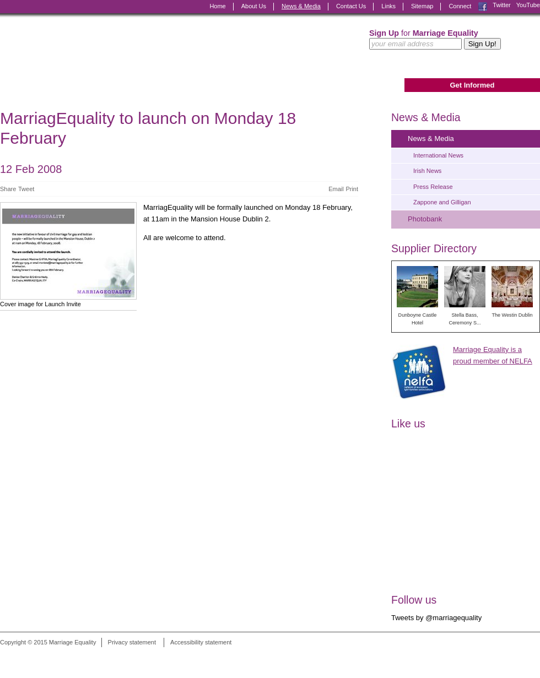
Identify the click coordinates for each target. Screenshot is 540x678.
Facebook (482, 6)
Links (388, 6)
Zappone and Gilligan (442, 202)
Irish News (427, 170)
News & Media (301, 6)
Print (351, 189)
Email (336, 189)
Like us (408, 423)
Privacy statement (132, 642)
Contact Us (351, 6)
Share (8, 189)
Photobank (425, 219)
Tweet (26, 189)
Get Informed (472, 85)
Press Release (433, 186)
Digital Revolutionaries (515, 657)
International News (438, 155)
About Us (253, 6)
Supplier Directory (434, 248)
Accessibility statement (200, 642)
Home (217, 6)
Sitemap (422, 6)
